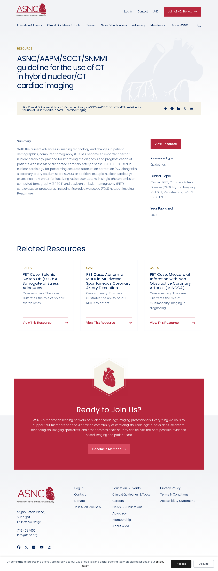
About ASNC (180, 25)
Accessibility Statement (177, 501)
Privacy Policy (170, 488)
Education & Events (29, 25)
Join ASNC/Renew (180, 11)
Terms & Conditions (174, 494)
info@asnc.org (27, 535)
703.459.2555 (26, 530)
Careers (91, 25)
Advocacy (138, 25)
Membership (158, 25)
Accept (181, 563)
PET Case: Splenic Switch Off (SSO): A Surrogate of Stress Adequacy (41, 281)
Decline (204, 563)
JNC (156, 11)
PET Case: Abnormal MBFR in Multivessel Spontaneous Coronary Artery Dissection (108, 281)
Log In (128, 11)
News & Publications (114, 25)
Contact (143, 11)
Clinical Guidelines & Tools (63, 25)
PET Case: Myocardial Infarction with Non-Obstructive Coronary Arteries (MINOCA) (170, 281)
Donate (79, 501)
